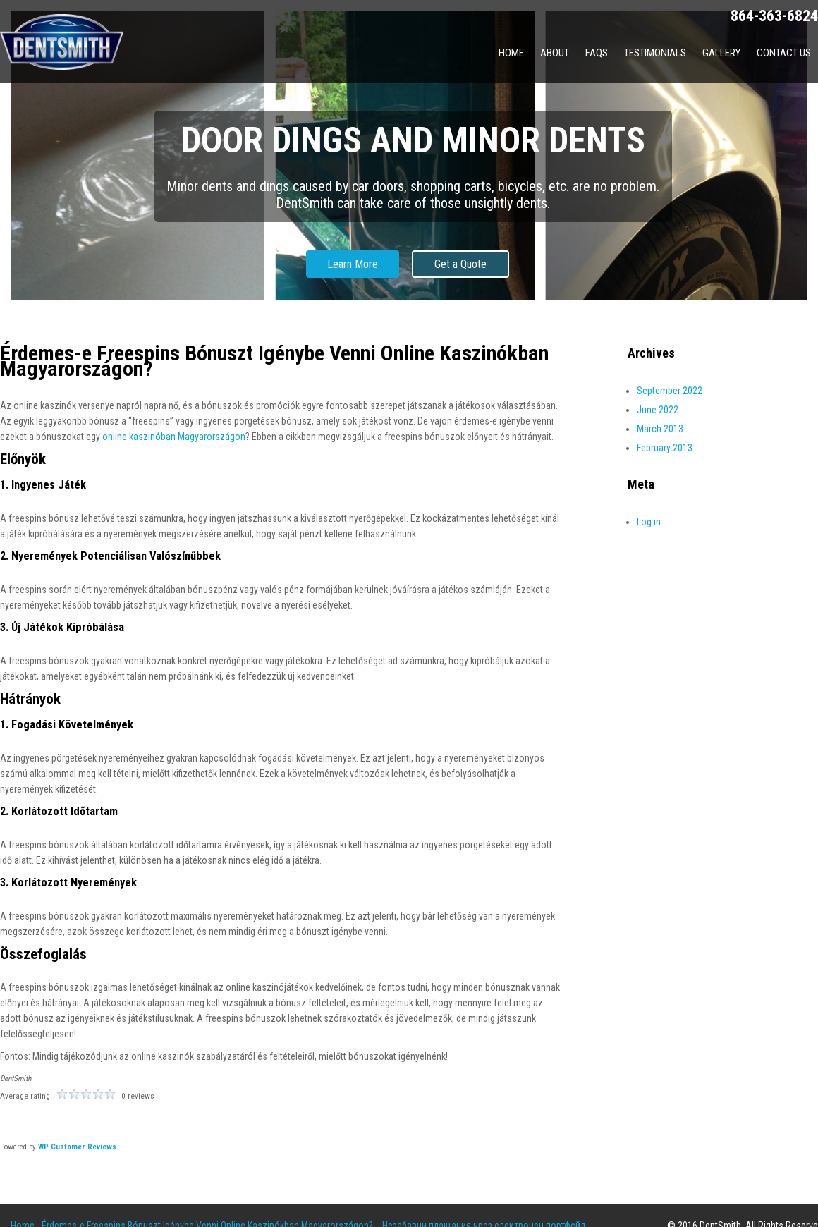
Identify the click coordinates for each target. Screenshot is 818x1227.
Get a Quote (460, 264)
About (554, 53)
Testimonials (655, 53)
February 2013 (664, 447)
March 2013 (660, 428)
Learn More (352, 264)
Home (511, 53)
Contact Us (784, 53)
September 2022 (669, 390)
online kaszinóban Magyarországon (173, 436)
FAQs (596, 53)
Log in (649, 521)
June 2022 (657, 409)
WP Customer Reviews (77, 1147)
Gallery (721, 53)
